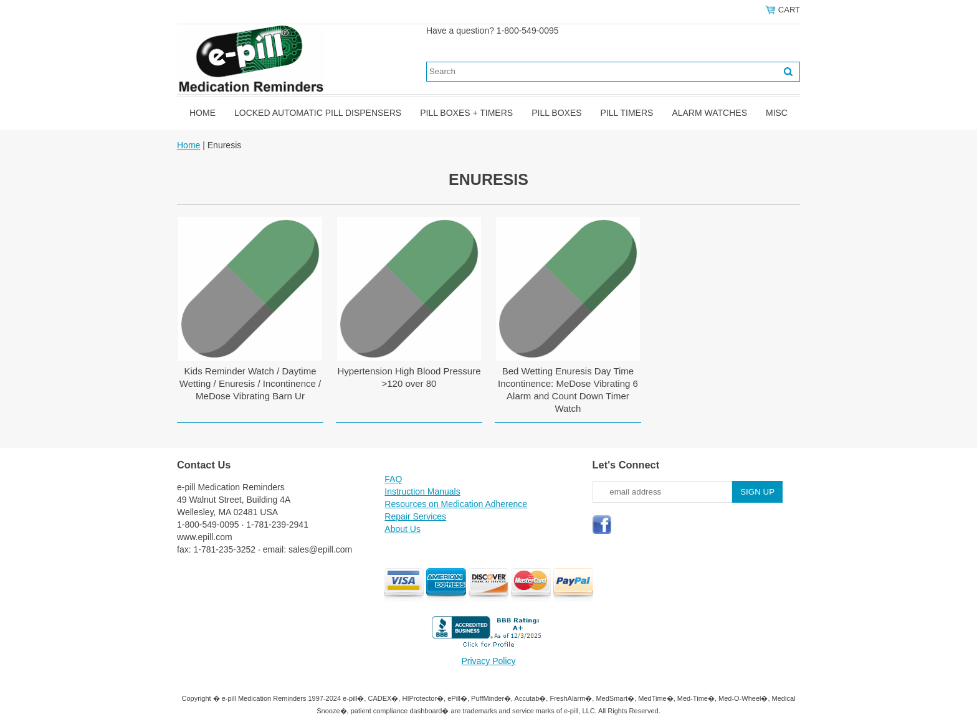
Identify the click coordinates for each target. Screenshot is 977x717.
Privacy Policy (488, 661)
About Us (402, 529)
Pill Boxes (556, 113)
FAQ (393, 479)
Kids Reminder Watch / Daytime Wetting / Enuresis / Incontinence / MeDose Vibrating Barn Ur (250, 383)
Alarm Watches (709, 113)
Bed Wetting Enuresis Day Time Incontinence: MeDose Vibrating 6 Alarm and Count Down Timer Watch (568, 390)
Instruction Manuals (422, 491)
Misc (777, 113)
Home (202, 113)
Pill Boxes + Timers (466, 113)
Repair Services (415, 516)
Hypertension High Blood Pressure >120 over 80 (408, 377)
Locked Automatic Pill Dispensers (317, 113)
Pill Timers (627, 113)
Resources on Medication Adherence (455, 504)
